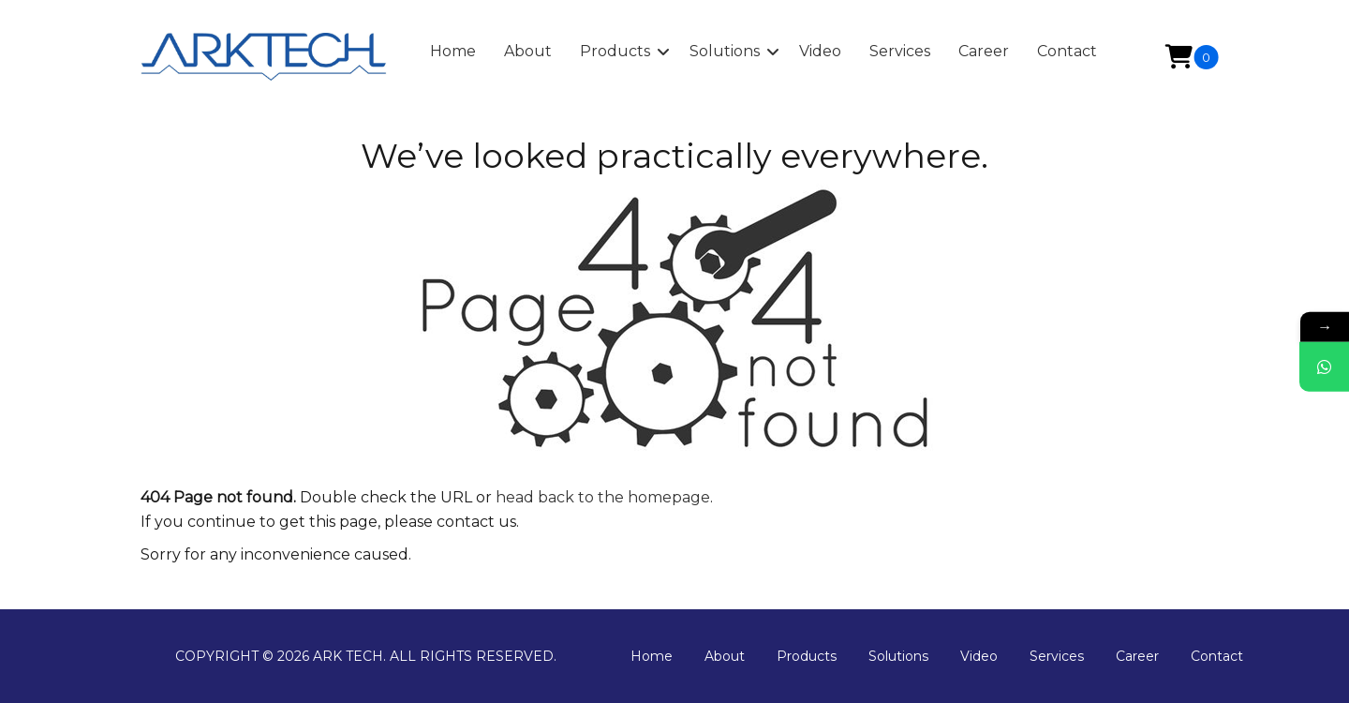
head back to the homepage (603, 497)
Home (651, 656)
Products (807, 656)
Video (979, 656)
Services (1057, 656)
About (724, 656)
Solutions (898, 656)
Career (1137, 656)
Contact (1217, 656)
